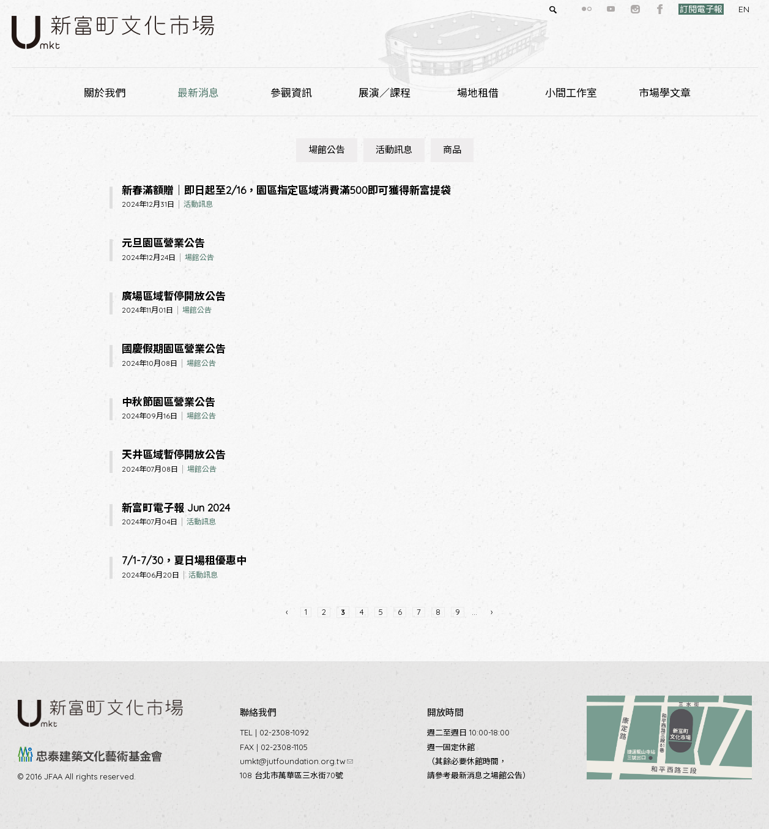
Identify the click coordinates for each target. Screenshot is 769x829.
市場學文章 (665, 92)
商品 (452, 149)
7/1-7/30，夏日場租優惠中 (184, 560)
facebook (638, 9)
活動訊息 (394, 149)
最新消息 (198, 92)
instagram (613, 9)
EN (721, 9)
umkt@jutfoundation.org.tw (296, 761)
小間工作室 (571, 92)
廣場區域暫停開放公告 (174, 295)
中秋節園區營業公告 (168, 401)
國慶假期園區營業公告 (174, 348)
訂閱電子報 (679, 9)
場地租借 (478, 92)
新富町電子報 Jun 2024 (176, 507)
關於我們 (104, 92)
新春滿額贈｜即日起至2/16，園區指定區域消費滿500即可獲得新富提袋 (286, 190)
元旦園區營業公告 (163, 242)
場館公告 (326, 149)
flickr (565, 9)
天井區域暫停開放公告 (174, 454)
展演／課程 (384, 92)
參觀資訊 (291, 92)
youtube (589, 9)
